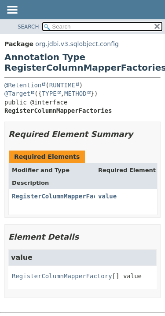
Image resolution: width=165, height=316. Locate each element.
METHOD (75, 93)
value (107, 196)
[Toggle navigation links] (11, 10)
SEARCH (28, 27)
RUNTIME (62, 85)
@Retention (22, 85)
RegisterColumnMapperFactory (62, 196)
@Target (17, 93)
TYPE (49, 93)
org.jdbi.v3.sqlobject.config (77, 43)
